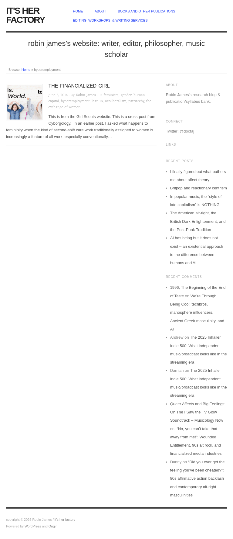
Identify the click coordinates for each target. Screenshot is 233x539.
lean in (97, 101)
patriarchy (136, 101)
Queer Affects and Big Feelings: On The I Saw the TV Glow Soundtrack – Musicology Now (198, 412)
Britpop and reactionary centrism (198, 188)
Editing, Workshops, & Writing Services (110, 20)
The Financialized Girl (79, 85)
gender (126, 95)
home (78, 11)
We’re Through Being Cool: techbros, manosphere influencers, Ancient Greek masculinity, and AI (197, 312)
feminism (111, 95)
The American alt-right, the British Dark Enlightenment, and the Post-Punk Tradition (198, 221)
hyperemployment (75, 101)
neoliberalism (116, 101)
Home (26, 69)
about (100, 11)
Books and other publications (146, 11)
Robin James (86, 95)
